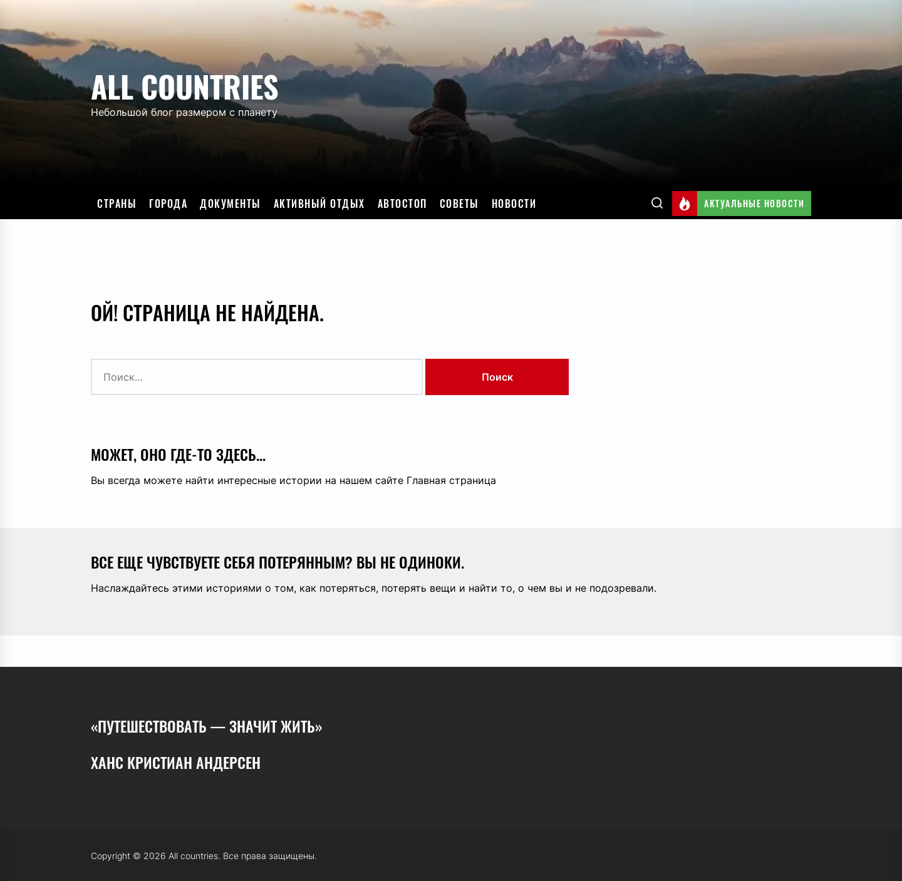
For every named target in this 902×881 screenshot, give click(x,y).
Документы (230, 203)
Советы (459, 203)
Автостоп (402, 203)
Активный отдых (319, 203)
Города (168, 203)
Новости (514, 203)
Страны (117, 203)
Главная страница (451, 480)
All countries (185, 86)
